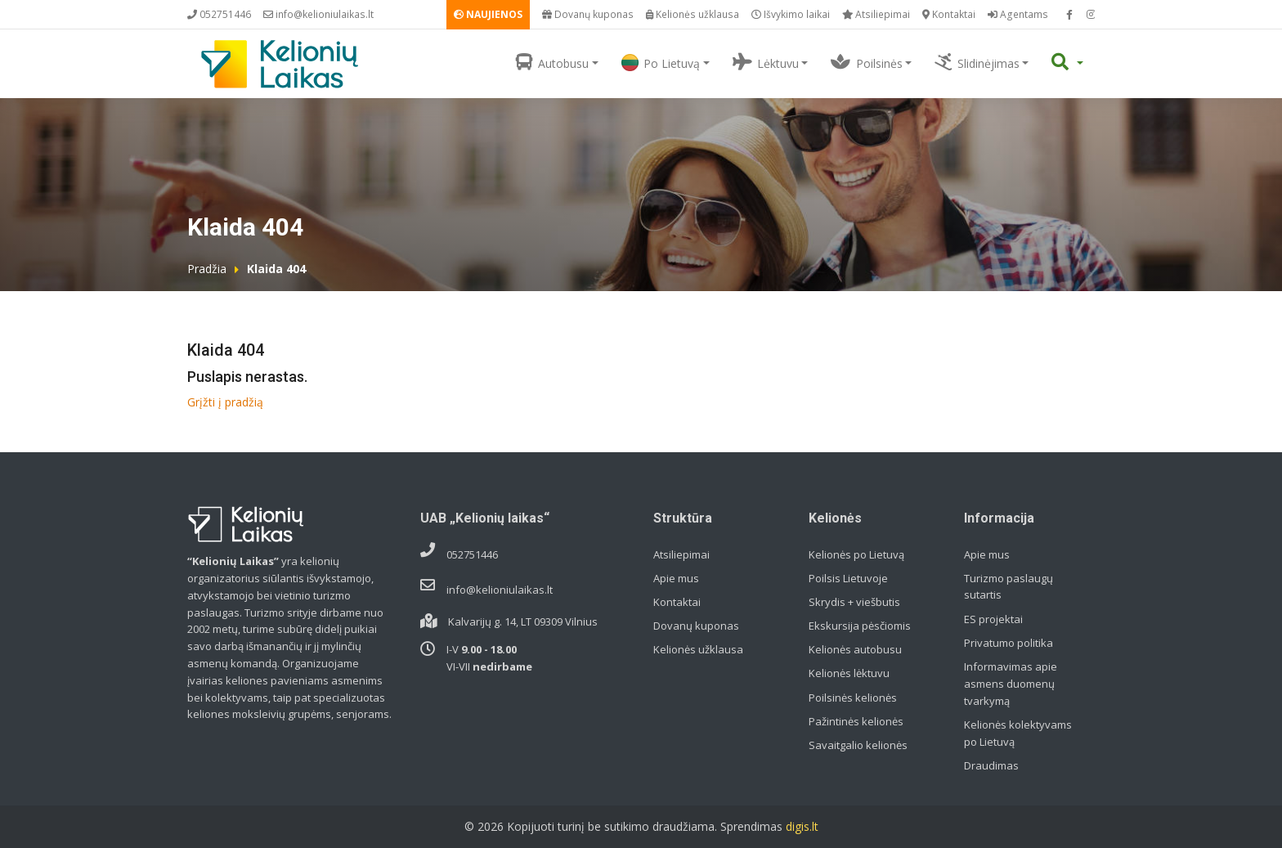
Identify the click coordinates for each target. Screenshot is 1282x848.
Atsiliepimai (876, 14)
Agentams (1018, 14)
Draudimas (991, 765)
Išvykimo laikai (790, 14)
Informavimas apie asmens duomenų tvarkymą (1010, 683)
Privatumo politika (1008, 642)
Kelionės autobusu (855, 649)
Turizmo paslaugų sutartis (1008, 587)
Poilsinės (866, 62)
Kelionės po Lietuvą (856, 554)
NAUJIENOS (488, 14)
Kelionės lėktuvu (849, 673)
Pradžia (206, 268)
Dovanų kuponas (588, 14)
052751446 (219, 14)
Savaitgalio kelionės (858, 745)
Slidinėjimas (977, 62)
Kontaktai (948, 14)
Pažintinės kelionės (856, 721)
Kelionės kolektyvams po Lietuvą (1018, 733)
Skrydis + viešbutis (854, 601)
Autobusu (552, 62)
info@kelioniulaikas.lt (318, 14)
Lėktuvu (766, 62)
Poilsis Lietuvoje (848, 578)
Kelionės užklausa (692, 14)
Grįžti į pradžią (225, 402)
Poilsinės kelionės (853, 697)
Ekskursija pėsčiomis (860, 625)
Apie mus (676, 578)
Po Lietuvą (660, 62)
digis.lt (802, 826)
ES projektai (993, 619)
